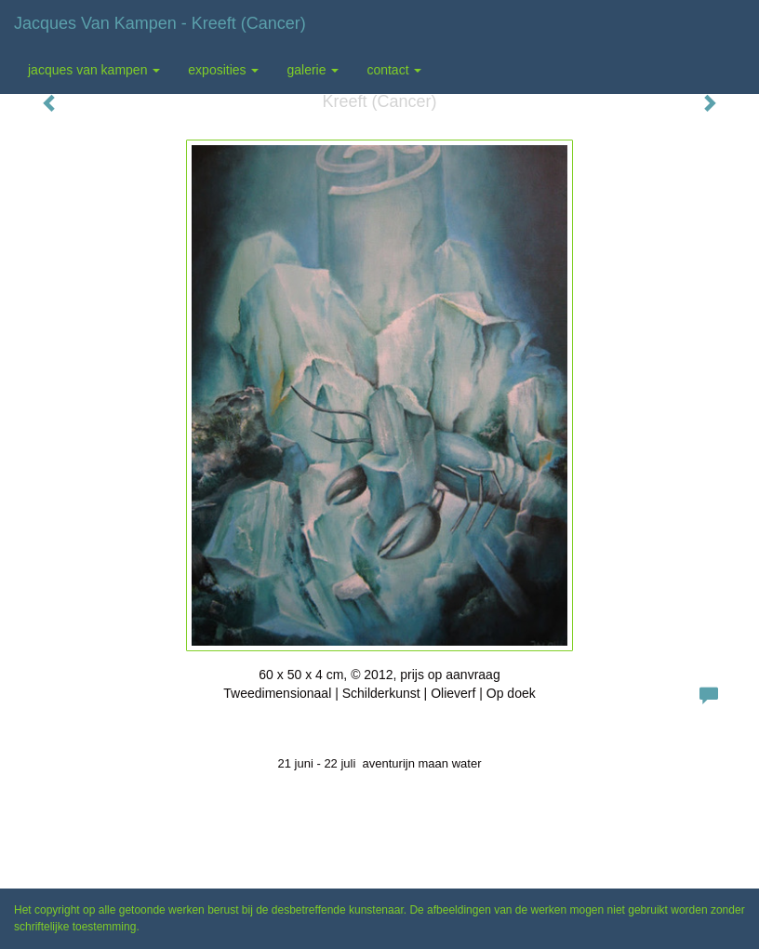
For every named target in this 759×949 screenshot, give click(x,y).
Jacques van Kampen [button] (94, 69)
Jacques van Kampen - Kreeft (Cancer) (160, 23)
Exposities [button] (223, 69)
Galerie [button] (312, 69)
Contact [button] (393, 69)
